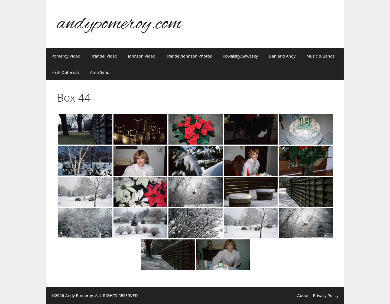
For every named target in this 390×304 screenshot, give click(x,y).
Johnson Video (141, 56)
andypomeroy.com (119, 24)
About (303, 295)
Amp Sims (99, 72)
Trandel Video (104, 56)
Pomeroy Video (65, 56)
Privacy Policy (326, 295)
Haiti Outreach (65, 72)
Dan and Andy (282, 56)
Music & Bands (320, 56)
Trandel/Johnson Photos (189, 56)
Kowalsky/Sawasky (240, 56)
